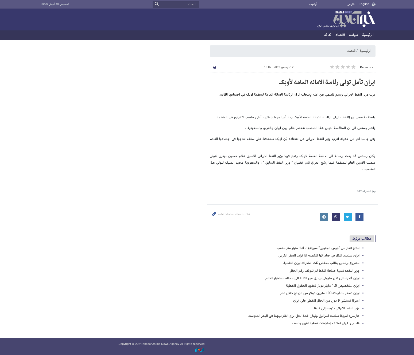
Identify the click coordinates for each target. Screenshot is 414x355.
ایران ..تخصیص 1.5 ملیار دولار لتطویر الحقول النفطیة (322, 286)
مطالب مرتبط (361, 239)
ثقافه (327, 35)
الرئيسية (367, 35)
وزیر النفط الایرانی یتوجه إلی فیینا (336, 308)
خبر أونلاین (346, 19)
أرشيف (313, 4)
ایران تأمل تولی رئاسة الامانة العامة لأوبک (327, 82)
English (364, 4)
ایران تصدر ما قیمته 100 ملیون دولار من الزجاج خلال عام (319, 293)
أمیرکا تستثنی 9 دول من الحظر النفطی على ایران (326, 300)
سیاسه (353, 35)
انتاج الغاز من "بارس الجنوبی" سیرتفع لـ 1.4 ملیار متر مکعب (318, 248)
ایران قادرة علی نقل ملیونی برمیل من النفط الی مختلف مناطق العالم (312, 278)
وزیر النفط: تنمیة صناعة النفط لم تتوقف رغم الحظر (324, 271)
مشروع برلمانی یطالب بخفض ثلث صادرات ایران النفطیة (321, 263)
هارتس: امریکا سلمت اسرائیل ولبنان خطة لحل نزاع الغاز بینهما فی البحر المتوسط (303, 316)
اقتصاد (340, 35)
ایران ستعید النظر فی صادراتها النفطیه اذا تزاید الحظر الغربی (318, 255)
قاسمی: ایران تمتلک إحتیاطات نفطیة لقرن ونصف (325, 323)
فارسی (350, 4)
